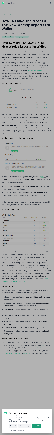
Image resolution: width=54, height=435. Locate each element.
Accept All (37, 426)
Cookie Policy (20, 430)
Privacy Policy (12, 430)
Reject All (13, 426)
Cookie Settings (25, 426)
